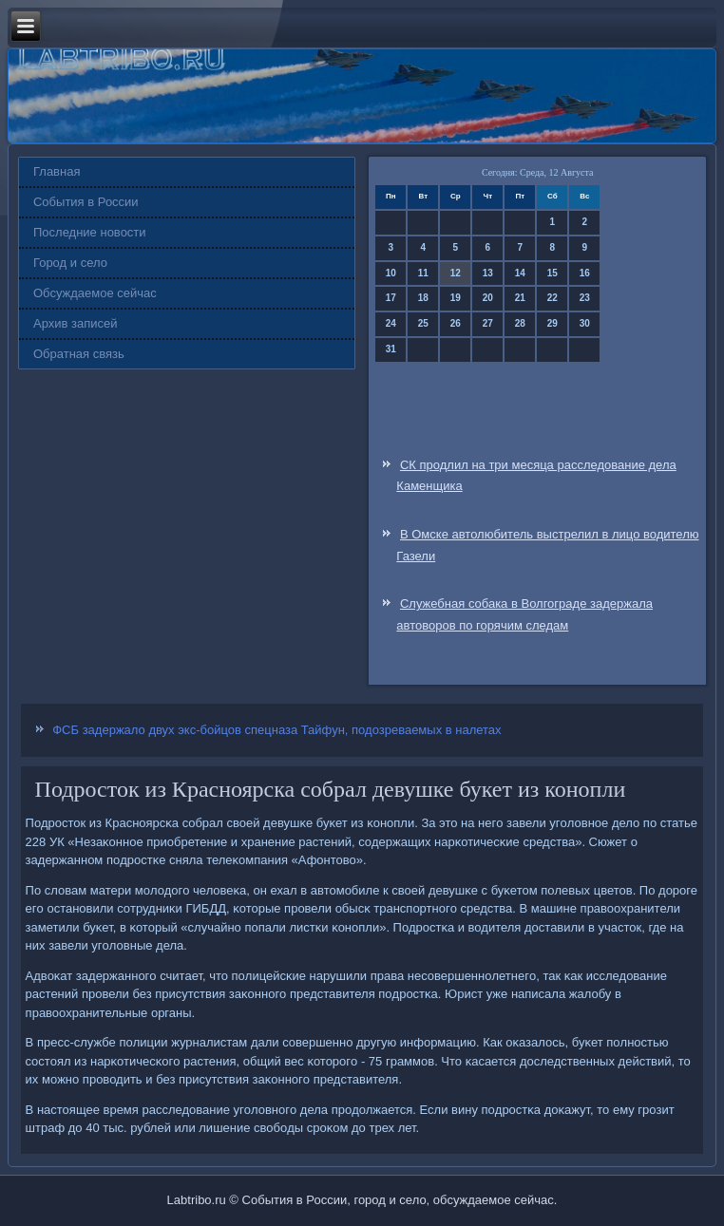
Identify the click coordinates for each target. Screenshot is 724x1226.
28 (520, 323)
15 (552, 273)
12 (455, 273)
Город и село (70, 262)
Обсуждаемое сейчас (95, 293)
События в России (86, 202)
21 (520, 297)
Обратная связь (78, 354)
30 (585, 323)
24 (391, 323)
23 (585, 297)
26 (455, 323)
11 (423, 273)
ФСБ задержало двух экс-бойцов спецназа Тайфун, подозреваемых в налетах (276, 730)
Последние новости (89, 232)
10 (391, 273)
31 (391, 349)
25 (423, 323)
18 (423, 297)
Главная (56, 171)
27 (488, 323)
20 (488, 297)
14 (520, 273)
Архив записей (75, 323)
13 (488, 273)
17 (391, 297)
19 (455, 297)
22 (552, 297)
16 (585, 273)
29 (552, 323)
